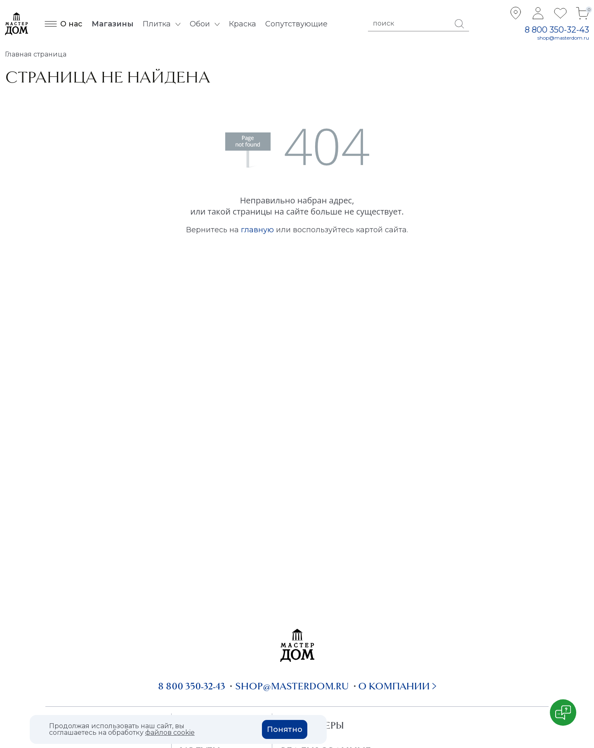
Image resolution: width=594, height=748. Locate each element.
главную (257, 229)
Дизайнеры (312, 725)
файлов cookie (170, 732)
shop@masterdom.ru (563, 38)
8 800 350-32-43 (557, 30)
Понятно (284, 729)
